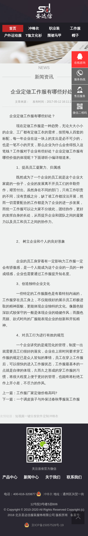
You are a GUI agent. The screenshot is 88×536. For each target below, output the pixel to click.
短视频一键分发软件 (29, 416)
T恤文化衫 (34, 35)
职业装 (54, 28)
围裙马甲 (54, 35)
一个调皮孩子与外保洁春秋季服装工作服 (48, 399)
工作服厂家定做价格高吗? (36, 393)
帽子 (75, 35)
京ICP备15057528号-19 (47, 525)
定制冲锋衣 (50, 416)
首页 (12, 28)
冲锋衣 (33, 28)
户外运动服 (13, 35)
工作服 (75, 28)
